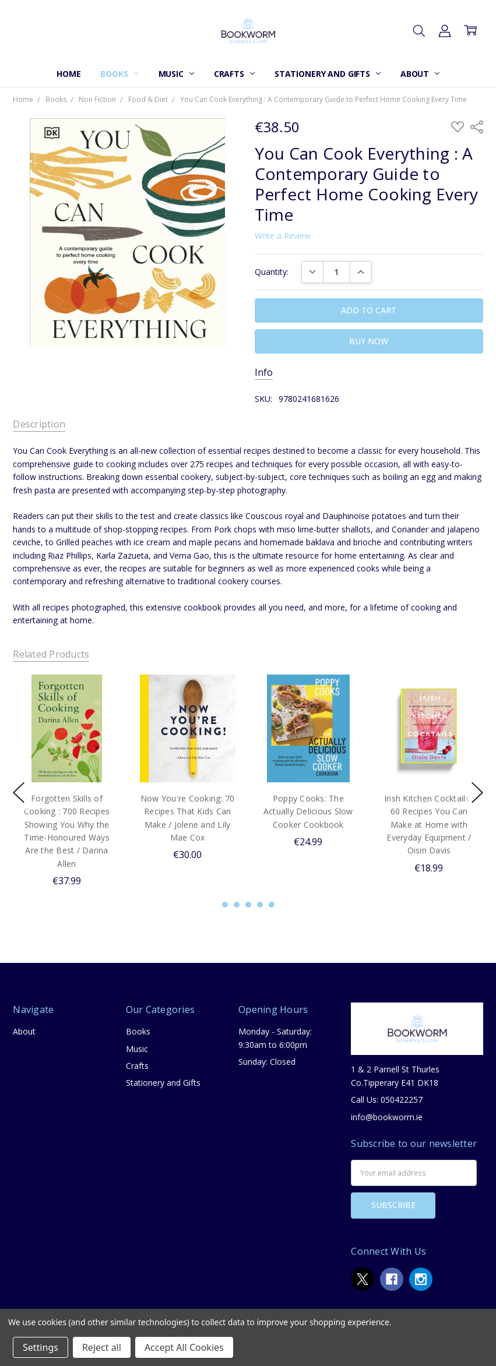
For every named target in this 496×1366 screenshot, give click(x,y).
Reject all (101, 1347)
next (477, 793)
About (419, 73)
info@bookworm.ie (387, 1117)
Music (176, 73)
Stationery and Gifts (328, 73)
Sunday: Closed (267, 1061)
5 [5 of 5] (271, 904)
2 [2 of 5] (236, 904)
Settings (40, 1347)
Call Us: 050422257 (387, 1099)
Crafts (234, 73)
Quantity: (272, 271)
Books (119, 73)
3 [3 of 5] (248, 904)
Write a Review (283, 236)
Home (68, 73)
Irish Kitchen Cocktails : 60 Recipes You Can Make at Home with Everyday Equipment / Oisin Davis (429, 824)
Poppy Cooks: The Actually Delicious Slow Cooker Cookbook (308, 811)
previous (18, 793)
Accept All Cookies (184, 1347)
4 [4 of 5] (260, 904)
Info (264, 372)
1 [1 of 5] (225, 904)
